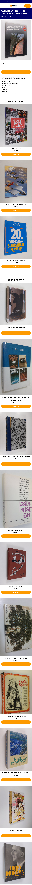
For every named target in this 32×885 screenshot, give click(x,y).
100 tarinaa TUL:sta (16, 148)
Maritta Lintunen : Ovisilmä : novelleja (16, 327)
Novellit (10, 16)
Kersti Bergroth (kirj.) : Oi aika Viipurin (16, 716)
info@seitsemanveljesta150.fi (6, 1)
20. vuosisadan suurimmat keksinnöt (16, 260)
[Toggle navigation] (2, 6)
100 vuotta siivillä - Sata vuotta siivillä (16, 204)
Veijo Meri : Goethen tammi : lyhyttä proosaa (16, 658)
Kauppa (27, 5)
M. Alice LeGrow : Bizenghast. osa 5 (16, 830)
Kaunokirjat (5, 16)
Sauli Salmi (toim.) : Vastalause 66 (16, 530)
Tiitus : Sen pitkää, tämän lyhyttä (16, 586)
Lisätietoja (16, 72)
